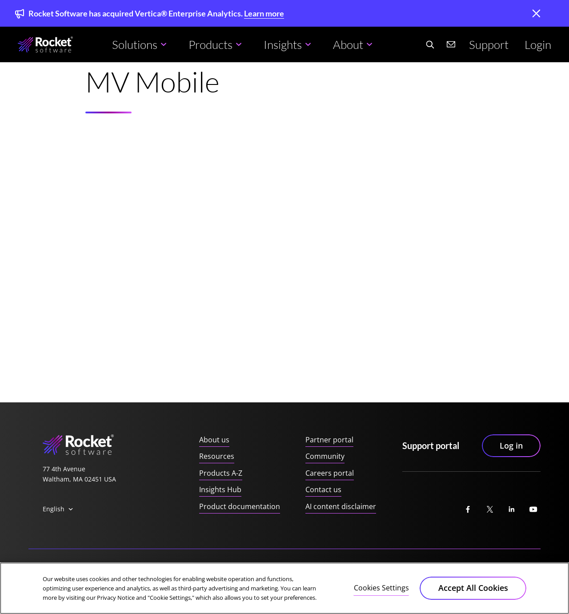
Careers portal (329, 473)
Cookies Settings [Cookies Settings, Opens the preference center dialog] (381, 588)
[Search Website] (430, 44)
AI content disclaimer (340, 506)
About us (214, 440)
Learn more (264, 13)
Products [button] (210, 44)
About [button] (348, 44)
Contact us (323, 489)
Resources (216, 456)
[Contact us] (451, 44)
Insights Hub (220, 489)
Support (489, 44)
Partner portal (329, 440)
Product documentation (239, 506)
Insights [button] (283, 44)
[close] (536, 14)
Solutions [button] (134, 44)
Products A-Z (220, 473)
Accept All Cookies (473, 588)
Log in (511, 445)
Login (538, 44)
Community (325, 456)
